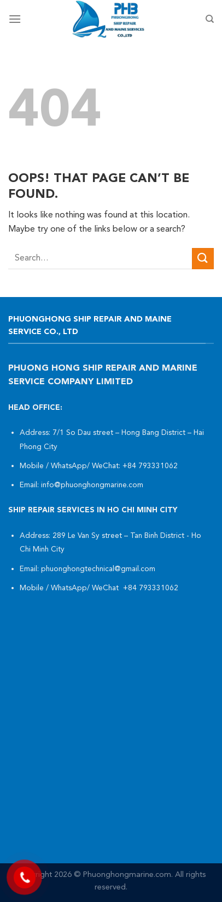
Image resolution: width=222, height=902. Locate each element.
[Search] (210, 19)
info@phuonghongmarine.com (92, 485)
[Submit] (203, 258)
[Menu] (14, 18)
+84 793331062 (151, 466)
